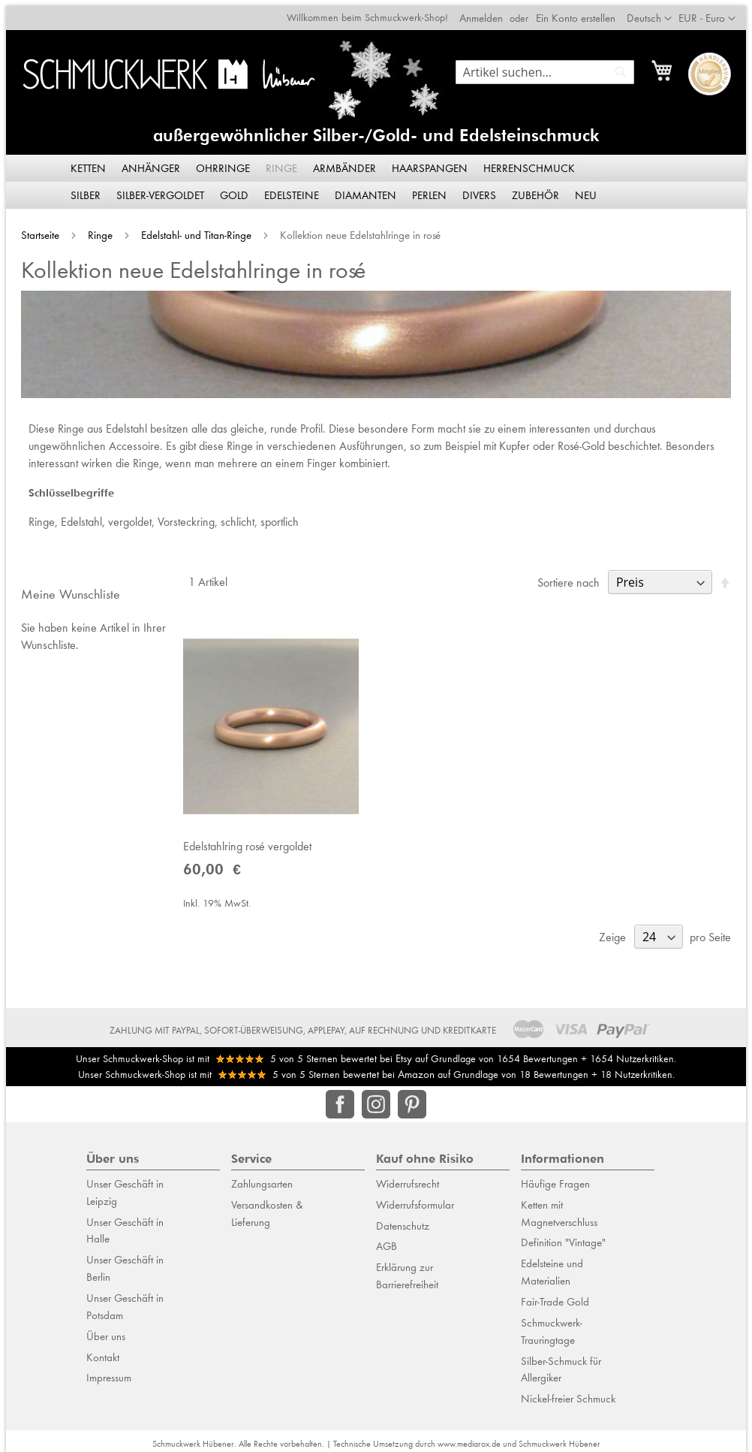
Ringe (96, 230)
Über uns (105, 1330)
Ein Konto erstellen (581, 12)
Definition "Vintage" (563, 1236)
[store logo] (166, 68)
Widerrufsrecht (407, 1178)
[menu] (376, 176)
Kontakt (102, 1350)
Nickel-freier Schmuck (568, 1392)
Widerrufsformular (415, 1199)
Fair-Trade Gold (555, 1296)
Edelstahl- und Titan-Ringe (191, 230)
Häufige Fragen (555, 1178)
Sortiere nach (574, 579)
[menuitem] (89, 163)
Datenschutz (402, 1220)
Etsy (404, 1051)
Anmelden (487, 12)
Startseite (35, 230)
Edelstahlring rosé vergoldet (244, 846)
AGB (386, 1240)
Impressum (108, 1371)
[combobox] (551, 66)
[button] (712, 13)
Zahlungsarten (262, 1178)
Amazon (416, 1068)
